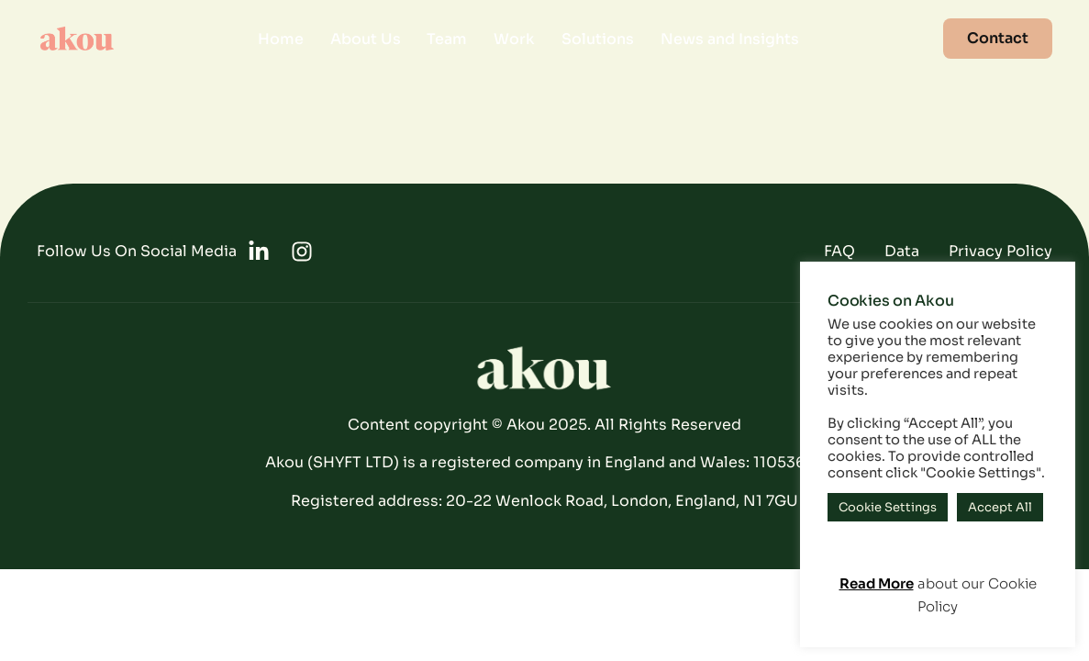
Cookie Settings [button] (888, 507)
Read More (876, 583)
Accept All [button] (1000, 507)
